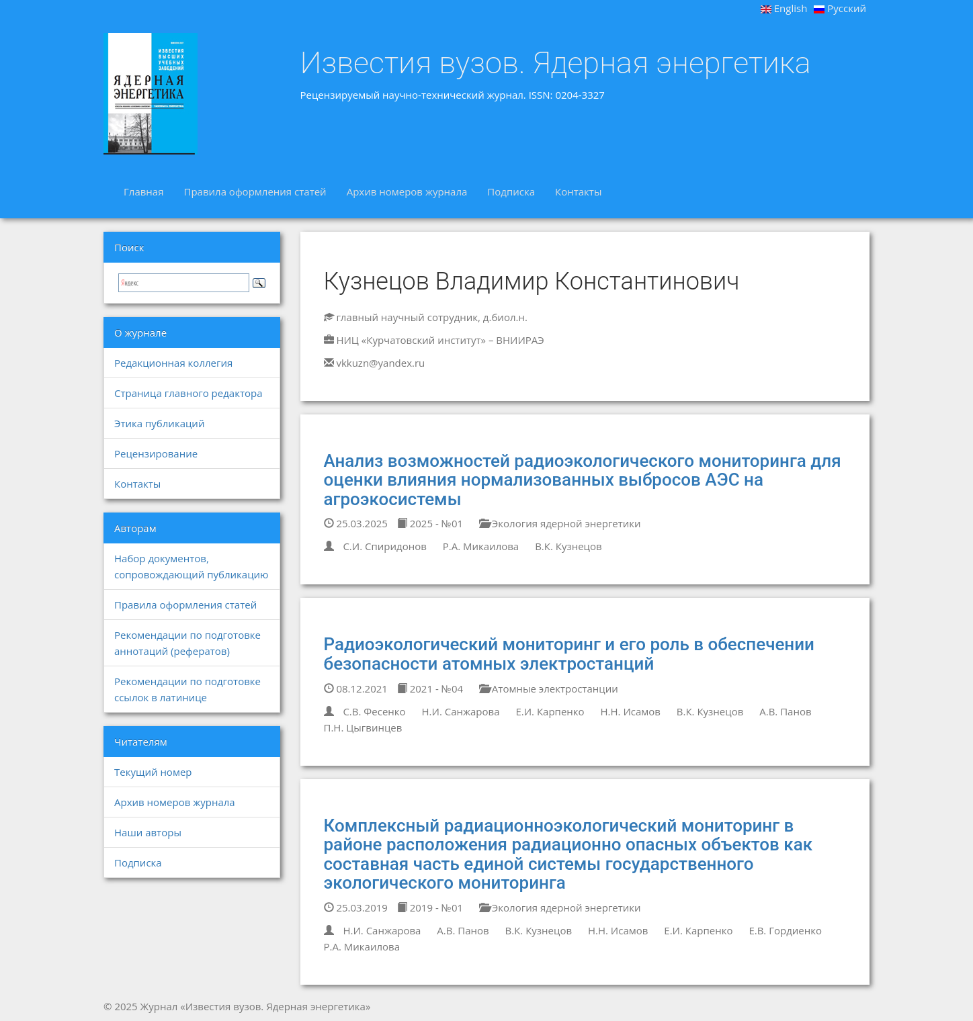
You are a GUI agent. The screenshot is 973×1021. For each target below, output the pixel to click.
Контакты (578, 191)
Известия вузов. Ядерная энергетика (555, 63)
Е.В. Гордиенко (785, 930)
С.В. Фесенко (374, 711)
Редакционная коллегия (173, 362)
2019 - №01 (430, 907)
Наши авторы (147, 832)
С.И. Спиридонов (384, 546)
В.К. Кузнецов (568, 546)
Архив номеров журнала (407, 191)
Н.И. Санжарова (460, 711)
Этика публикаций (159, 423)
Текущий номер (153, 772)
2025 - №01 (430, 523)
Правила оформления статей (254, 191)
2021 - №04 (430, 688)
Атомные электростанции (548, 688)
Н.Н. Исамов (630, 711)
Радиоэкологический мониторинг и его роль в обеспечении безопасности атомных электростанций (569, 654)
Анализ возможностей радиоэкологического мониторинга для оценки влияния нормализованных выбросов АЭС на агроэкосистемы (582, 480)
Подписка (511, 191)
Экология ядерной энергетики (560, 523)
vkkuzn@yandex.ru (380, 362)
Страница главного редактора (188, 393)
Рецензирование (156, 453)
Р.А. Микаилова (481, 546)
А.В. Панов (785, 711)
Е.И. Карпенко (549, 711)
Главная (143, 191)
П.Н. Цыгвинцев (363, 727)
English (784, 8)
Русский (840, 8)
